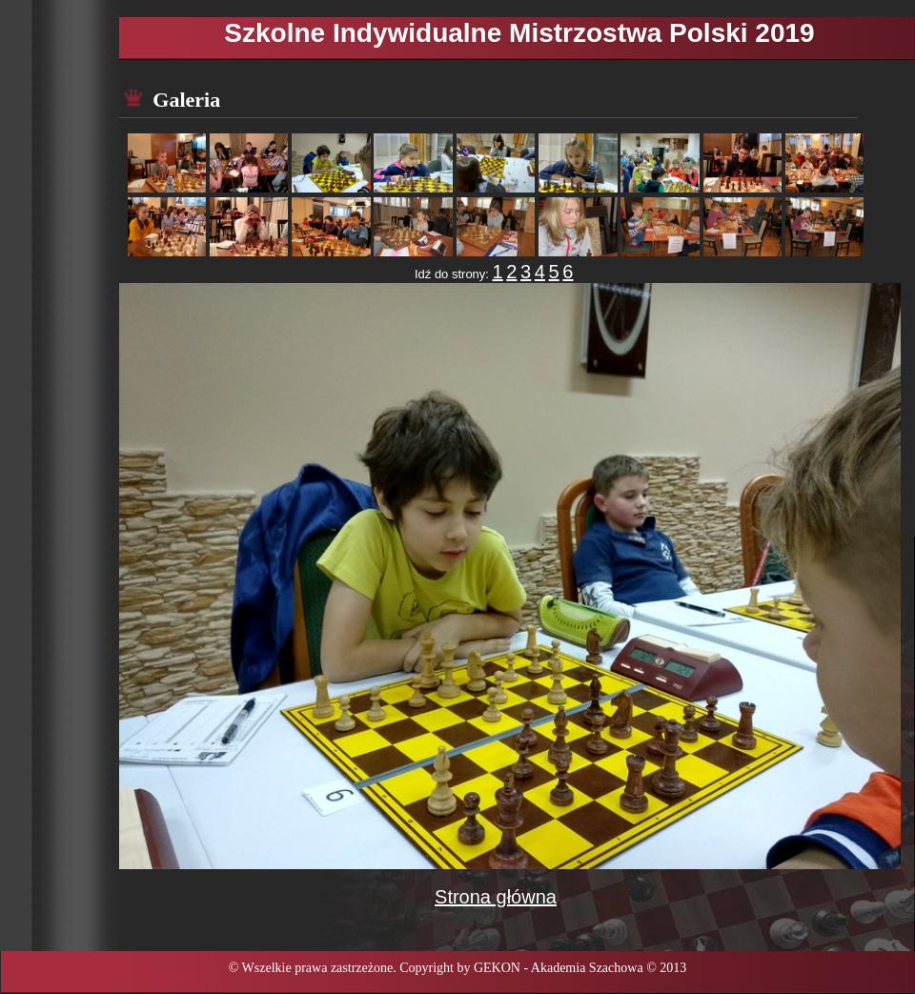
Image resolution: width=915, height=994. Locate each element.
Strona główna (496, 896)
